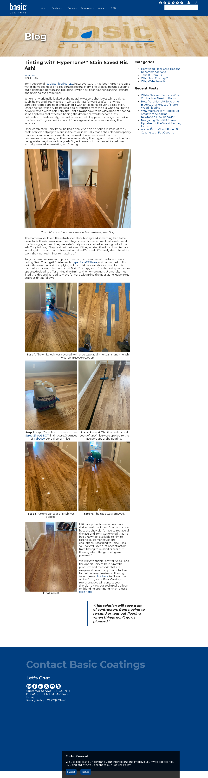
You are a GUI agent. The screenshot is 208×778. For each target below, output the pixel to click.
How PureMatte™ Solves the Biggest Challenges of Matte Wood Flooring (170, 103)
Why (44, 8)
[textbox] (181, 7)
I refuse (85, 772)
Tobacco (27, 450)
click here (97, 586)
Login (194, 2)
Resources (87, 8)
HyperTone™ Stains (52, 249)
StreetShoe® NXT (25, 447)
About (102, 8)
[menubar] (87, 8)
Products (72, 8)
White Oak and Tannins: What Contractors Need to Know (165, 97)
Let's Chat (23, 685)
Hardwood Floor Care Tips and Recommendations (166, 70)
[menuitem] (44, 8)
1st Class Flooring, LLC (44, 78)
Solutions (58, 8)
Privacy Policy (20, 704)
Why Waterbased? (158, 81)
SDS (113, 8)
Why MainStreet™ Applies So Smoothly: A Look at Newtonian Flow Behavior (170, 110)
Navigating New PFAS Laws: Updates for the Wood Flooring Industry (170, 118)
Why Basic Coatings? (159, 78)
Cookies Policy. (75, 764)
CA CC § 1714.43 (41, 704)
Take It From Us (156, 75)
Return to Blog (15, 70)
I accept (71, 772)
